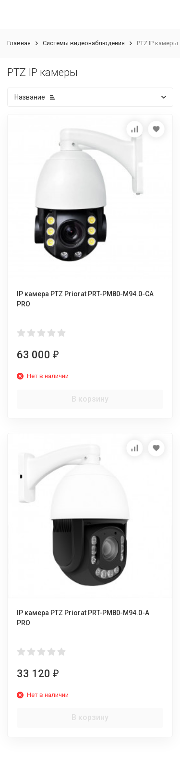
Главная (19, 43)
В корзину (90, 399)
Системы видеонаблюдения (84, 43)
